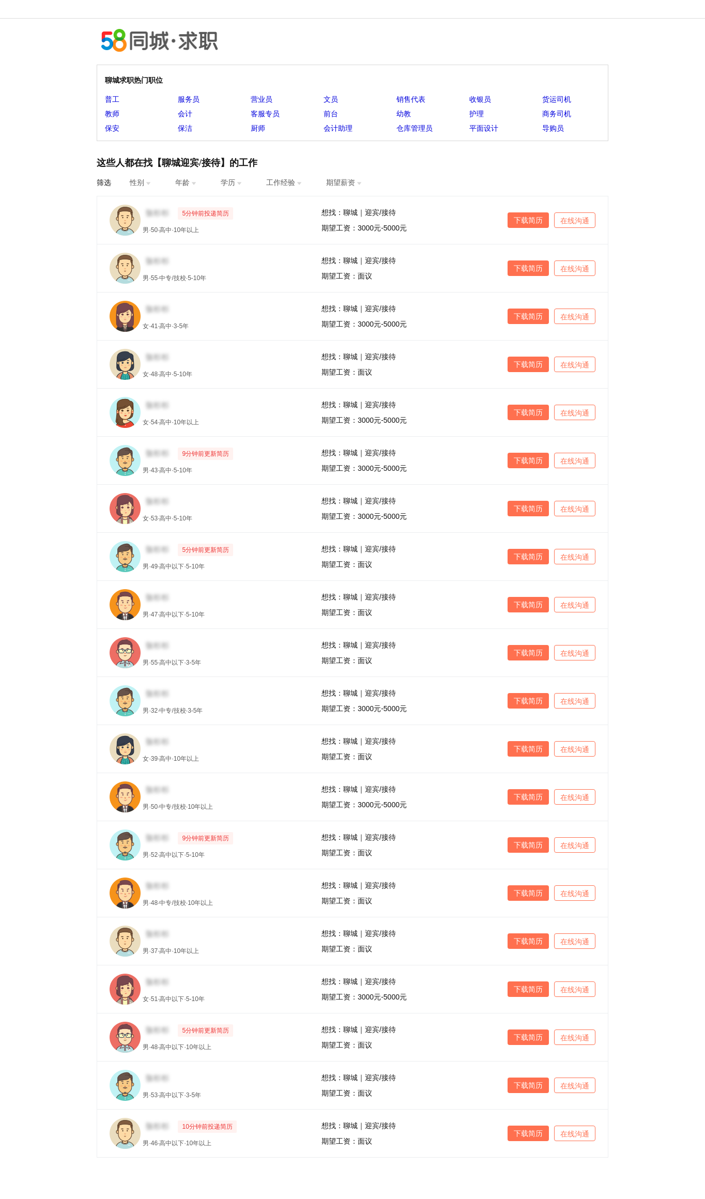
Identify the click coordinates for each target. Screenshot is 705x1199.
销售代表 (410, 99)
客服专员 (265, 114)
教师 (112, 114)
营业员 (261, 99)
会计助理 (338, 128)
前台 (331, 114)
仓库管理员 (414, 128)
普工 (112, 99)
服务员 (189, 99)
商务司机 (556, 114)
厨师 (258, 128)
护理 (476, 114)
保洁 (185, 128)
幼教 (403, 114)
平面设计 (483, 128)
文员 (331, 99)
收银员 (480, 99)
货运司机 (556, 99)
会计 (185, 114)
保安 (112, 128)
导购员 (553, 128)
